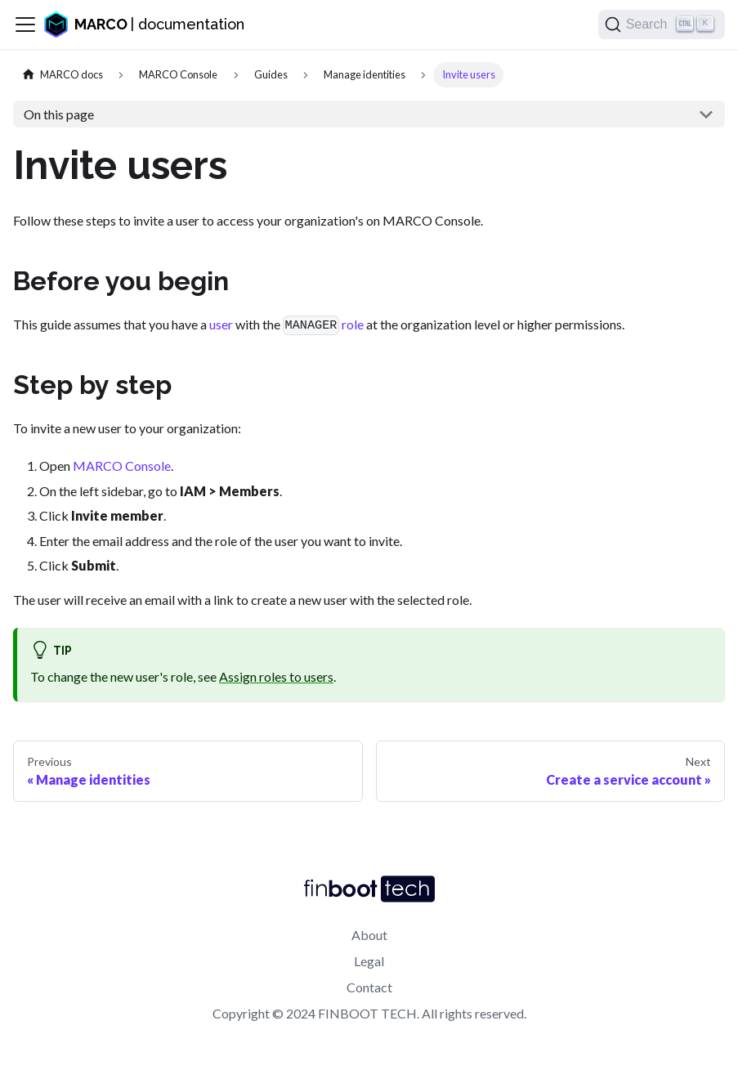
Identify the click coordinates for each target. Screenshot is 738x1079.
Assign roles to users (276, 676)
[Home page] (62, 74)
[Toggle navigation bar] (25, 24)
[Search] (661, 24)
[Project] (178, 74)
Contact (369, 987)
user (221, 324)
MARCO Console (122, 465)
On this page (59, 114)
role (353, 324)
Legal (369, 961)
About (369, 934)
